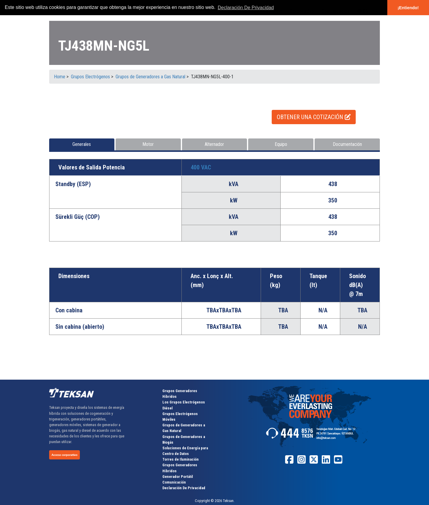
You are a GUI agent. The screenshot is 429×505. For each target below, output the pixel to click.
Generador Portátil (177, 476)
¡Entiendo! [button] (408, 7)
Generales (81, 144)
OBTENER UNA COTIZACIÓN (314, 117)
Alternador (214, 144)
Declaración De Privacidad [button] (246, 7)
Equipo (281, 144)
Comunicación (174, 482)
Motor (148, 144)
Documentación (347, 144)
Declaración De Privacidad (183, 488)
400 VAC (201, 167)
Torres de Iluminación (180, 459)
